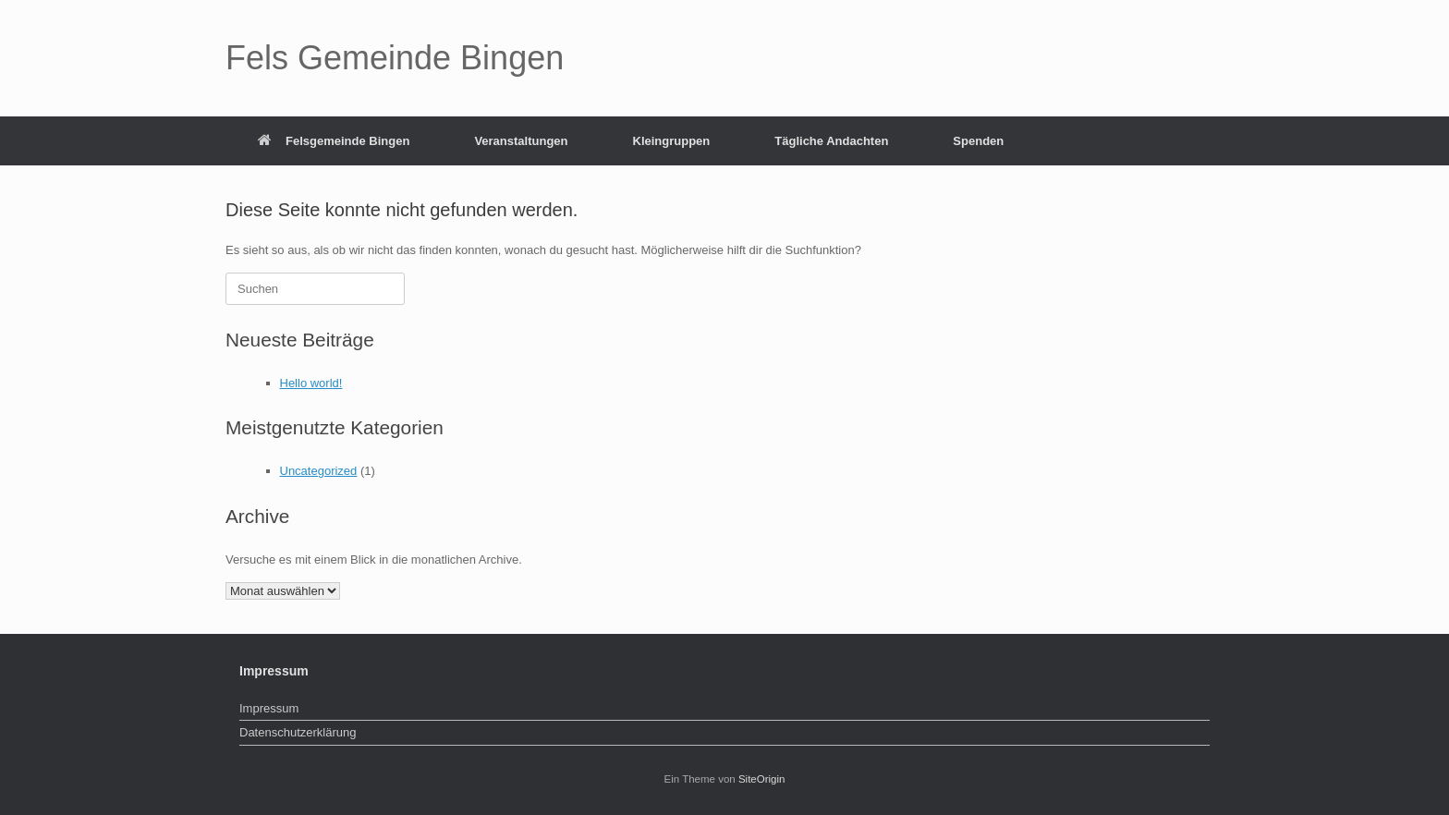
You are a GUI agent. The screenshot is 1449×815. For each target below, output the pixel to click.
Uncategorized (319, 471)
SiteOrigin (761, 779)
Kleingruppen (672, 141)
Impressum (268, 708)
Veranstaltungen (520, 141)
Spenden (978, 141)
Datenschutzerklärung (297, 732)
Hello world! (311, 383)
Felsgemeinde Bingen (333, 141)
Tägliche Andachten (831, 141)
